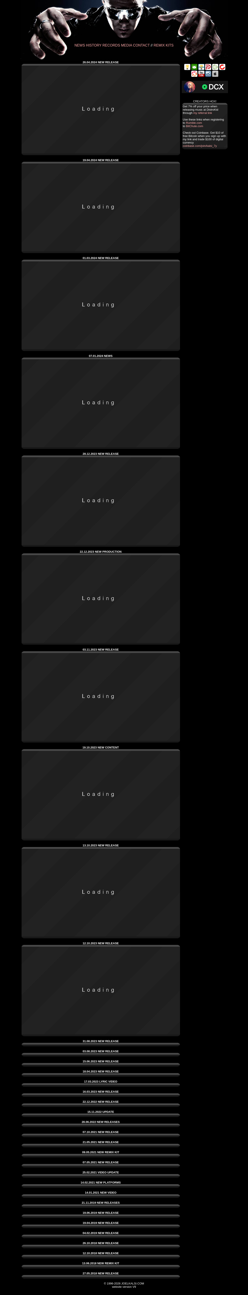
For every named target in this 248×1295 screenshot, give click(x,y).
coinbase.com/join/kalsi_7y (200, 145)
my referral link (202, 113)
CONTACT (141, 45)
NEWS (79, 45)
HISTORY (93, 45)
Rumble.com (194, 122)
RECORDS (111, 45)
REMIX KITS (164, 45)
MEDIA (126, 45)
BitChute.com (194, 126)
